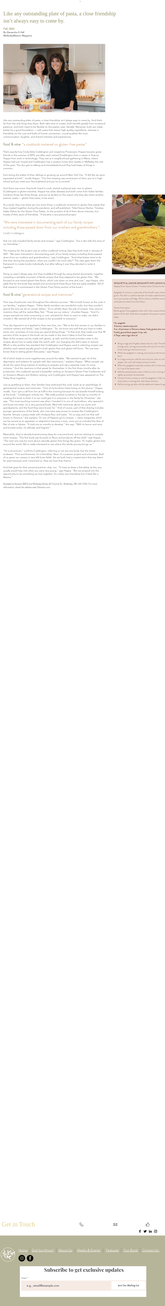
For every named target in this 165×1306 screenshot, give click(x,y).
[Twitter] (145, 1231)
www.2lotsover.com (41, 487)
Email (24, 1278)
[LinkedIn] (150, 1231)
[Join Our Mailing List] (128, 1285)
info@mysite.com (115, 1231)
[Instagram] (156, 1231)
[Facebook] (140, 1231)
